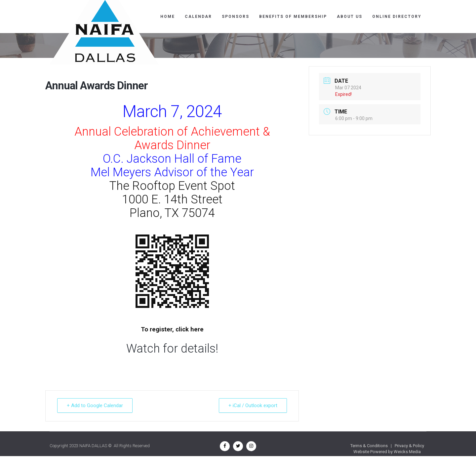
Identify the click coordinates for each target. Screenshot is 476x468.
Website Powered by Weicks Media (387, 451)
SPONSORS (235, 16)
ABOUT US (349, 16)
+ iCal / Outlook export (252, 405)
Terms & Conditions (369, 445)
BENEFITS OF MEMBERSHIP (293, 16)
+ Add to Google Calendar (95, 405)
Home (167, 16)
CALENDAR (198, 16)
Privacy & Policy (409, 445)
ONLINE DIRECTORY (396, 16)
